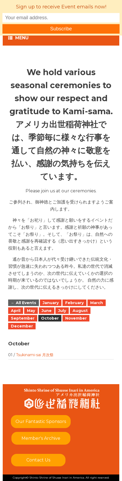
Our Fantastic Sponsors (40, 421)
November (76, 318)
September (23, 318)
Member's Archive (40, 438)
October (50, 318)
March (96, 302)
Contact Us (38, 460)
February (74, 302)
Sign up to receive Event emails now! (61, 7)
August (80, 310)
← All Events (23, 302)
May (31, 310)
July (62, 310)
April (15, 310)
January (51, 302)
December (22, 326)
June (47, 310)
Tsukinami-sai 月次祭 (35, 354)
